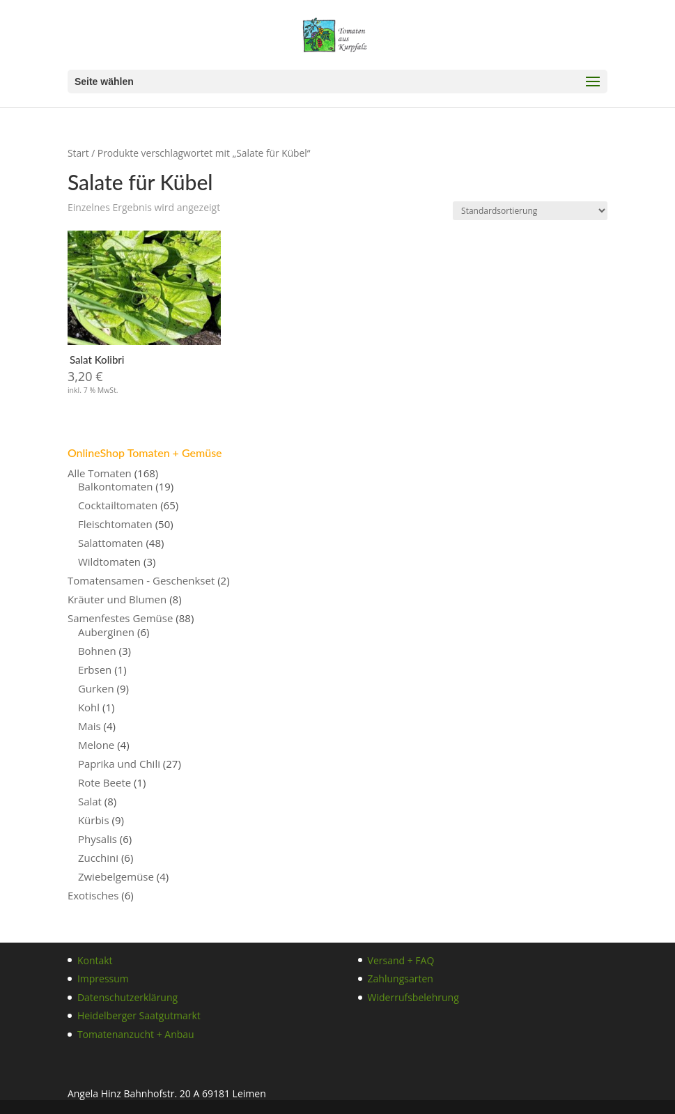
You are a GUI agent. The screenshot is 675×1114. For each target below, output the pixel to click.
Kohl (89, 707)
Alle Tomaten (100, 473)
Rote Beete (104, 782)
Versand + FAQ (401, 960)
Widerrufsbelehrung (413, 997)
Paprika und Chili (119, 764)
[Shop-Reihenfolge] (530, 210)
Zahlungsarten (400, 978)
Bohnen (97, 651)
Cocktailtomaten (117, 505)
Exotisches (93, 895)
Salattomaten (110, 543)
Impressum (103, 978)
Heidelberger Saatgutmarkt (139, 1015)
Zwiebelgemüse (116, 876)
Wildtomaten (109, 561)
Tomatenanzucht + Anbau (135, 1034)
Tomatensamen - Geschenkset (141, 580)
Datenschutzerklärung (127, 997)
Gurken (96, 688)
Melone (96, 745)
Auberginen (106, 632)
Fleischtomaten (115, 524)
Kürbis (93, 820)
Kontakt (95, 960)
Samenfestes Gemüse (120, 618)
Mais (89, 726)
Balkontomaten (115, 486)
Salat (90, 801)
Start (78, 153)
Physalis (97, 839)
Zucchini (98, 858)
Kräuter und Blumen (117, 599)
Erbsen (94, 669)
